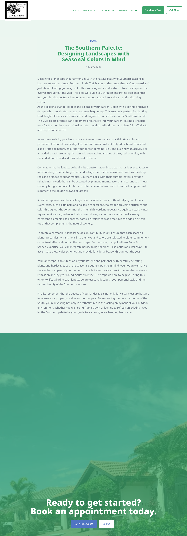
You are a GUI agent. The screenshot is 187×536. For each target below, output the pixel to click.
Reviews (123, 13)
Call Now (174, 12)
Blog (134, 13)
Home (75, 13)
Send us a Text (153, 12)
